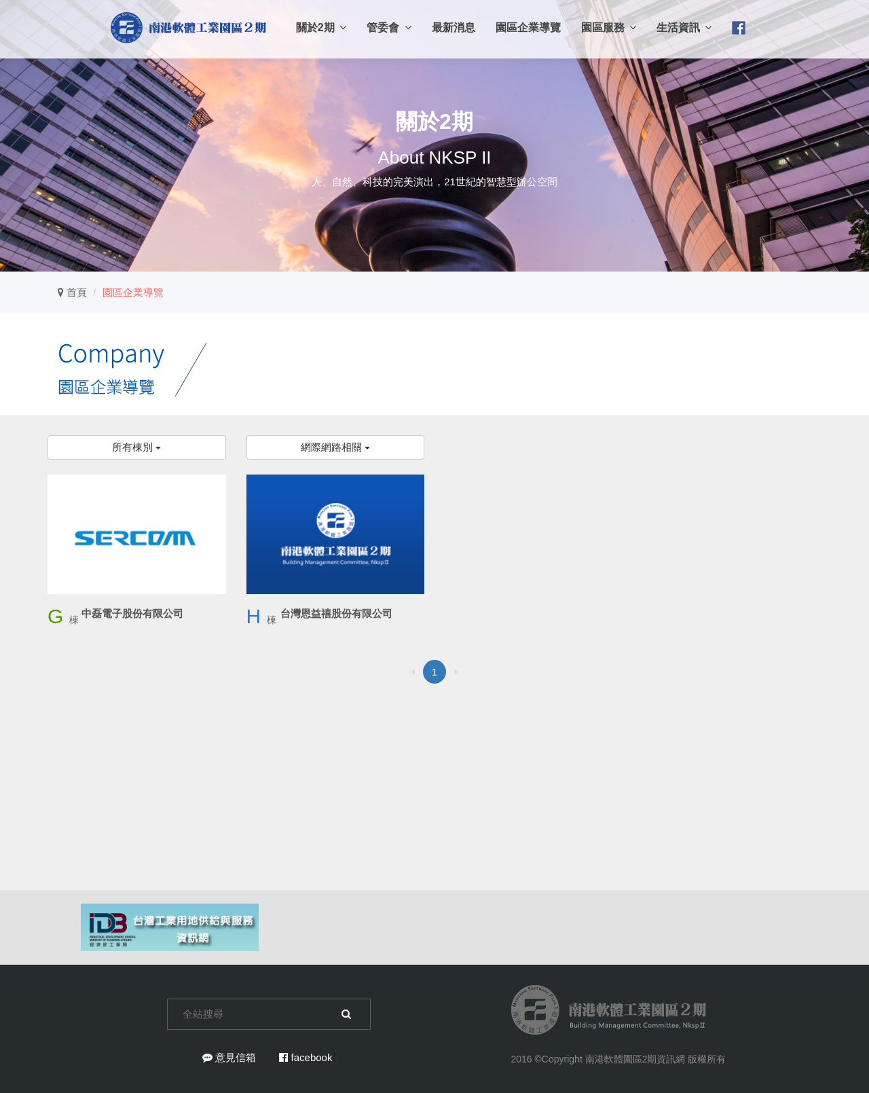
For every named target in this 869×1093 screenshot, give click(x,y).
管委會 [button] (389, 27)
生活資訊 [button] (684, 27)
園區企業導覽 (528, 27)
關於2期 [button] (321, 27)
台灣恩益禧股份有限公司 (336, 613)
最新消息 (453, 27)
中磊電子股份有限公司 (132, 613)
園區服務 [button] (608, 27)
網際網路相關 (335, 447)
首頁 (72, 292)
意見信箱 (229, 1057)
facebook (305, 1057)
